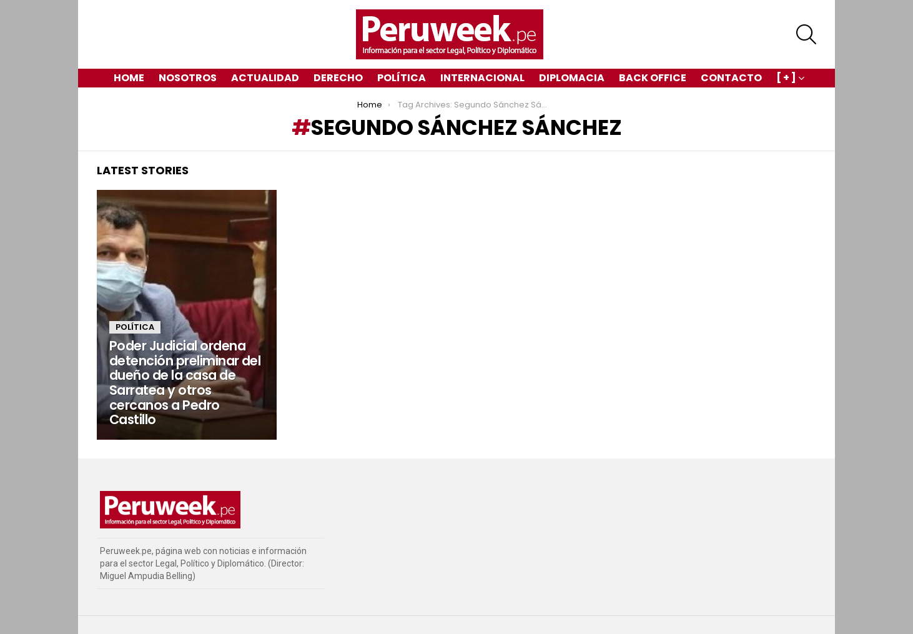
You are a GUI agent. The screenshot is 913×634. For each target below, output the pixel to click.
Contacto (731, 78)
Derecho (338, 78)
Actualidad (265, 78)
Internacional (482, 78)
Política (401, 78)
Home (129, 78)
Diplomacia (572, 78)
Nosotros (188, 78)
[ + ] (786, 79)
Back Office (652, 78)
